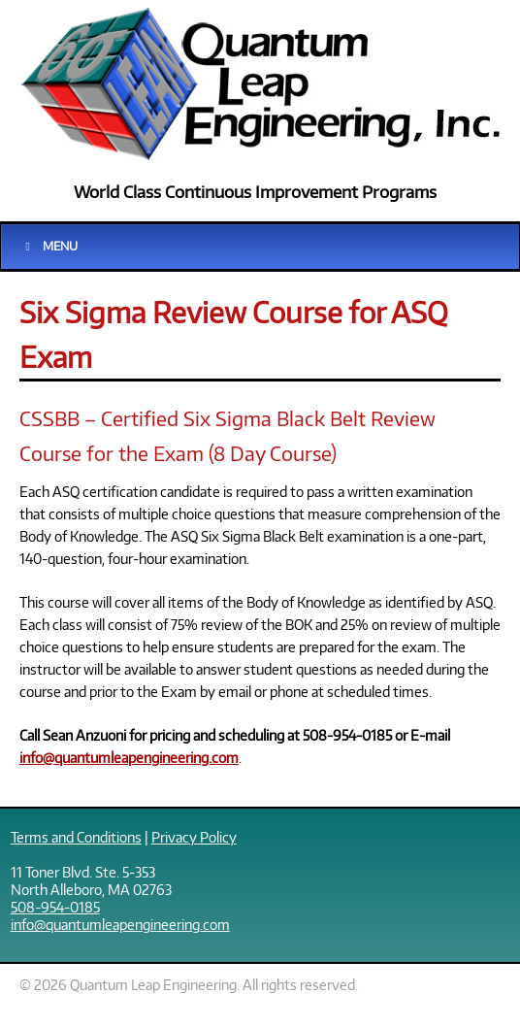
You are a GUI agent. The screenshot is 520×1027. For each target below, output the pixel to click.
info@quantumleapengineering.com (129, 757)
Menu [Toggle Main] (49, 246)
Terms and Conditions (76, 836)
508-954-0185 (55, 906)
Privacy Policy (194, 836)
